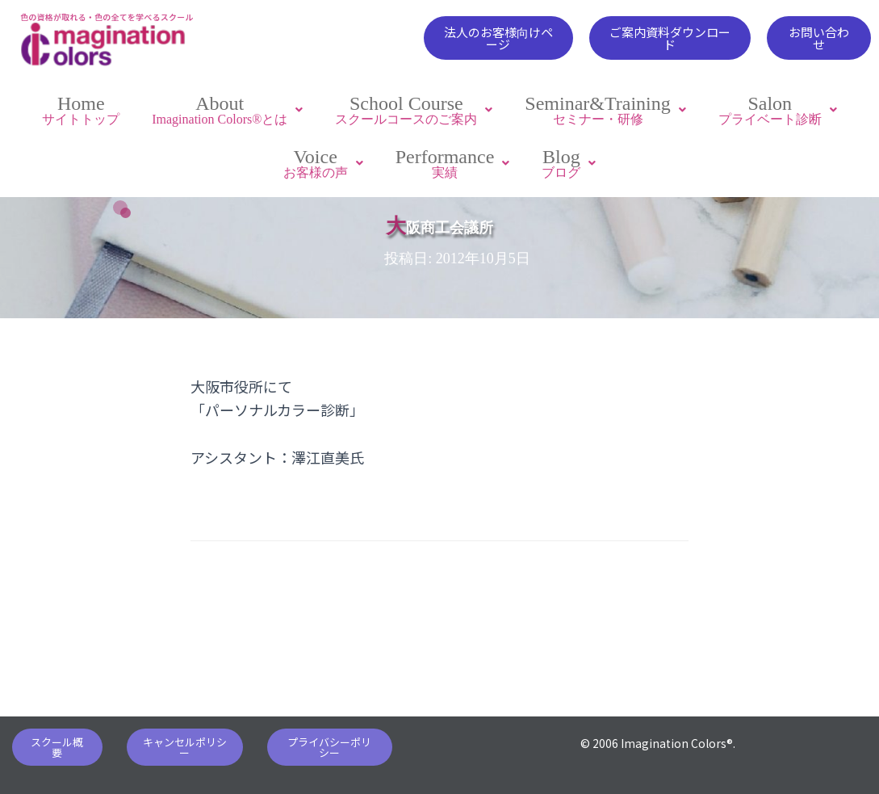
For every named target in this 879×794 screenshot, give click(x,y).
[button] (498, 38)
